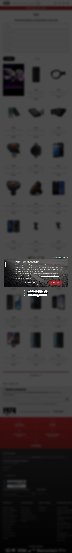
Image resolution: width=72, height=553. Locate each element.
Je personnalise (29, 283)
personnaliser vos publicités (50, 276)
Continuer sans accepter (60, 257)
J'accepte (56, 283)
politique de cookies (52, 273)
